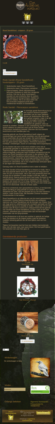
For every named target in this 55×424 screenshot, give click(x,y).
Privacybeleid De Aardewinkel (37, 405)
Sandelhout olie (27, 264)
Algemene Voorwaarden (39, 402)
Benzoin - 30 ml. (27, 336)
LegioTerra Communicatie (28, 419)
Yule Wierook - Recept (27, 300)
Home (10, 411)
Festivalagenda (11, 413)
